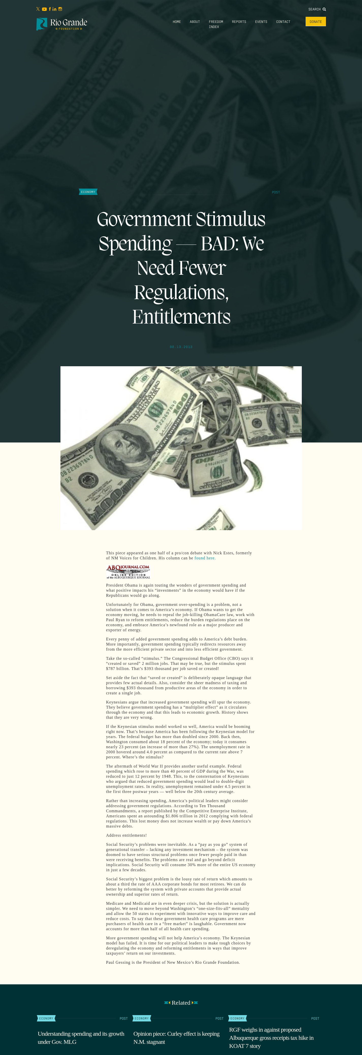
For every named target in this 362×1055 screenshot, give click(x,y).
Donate (316, 21)
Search (317, 9)
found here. (205, 558)
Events (261, 21)
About (195, 21)
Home (177, 21)
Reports (239, 21)
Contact (283, 21)
